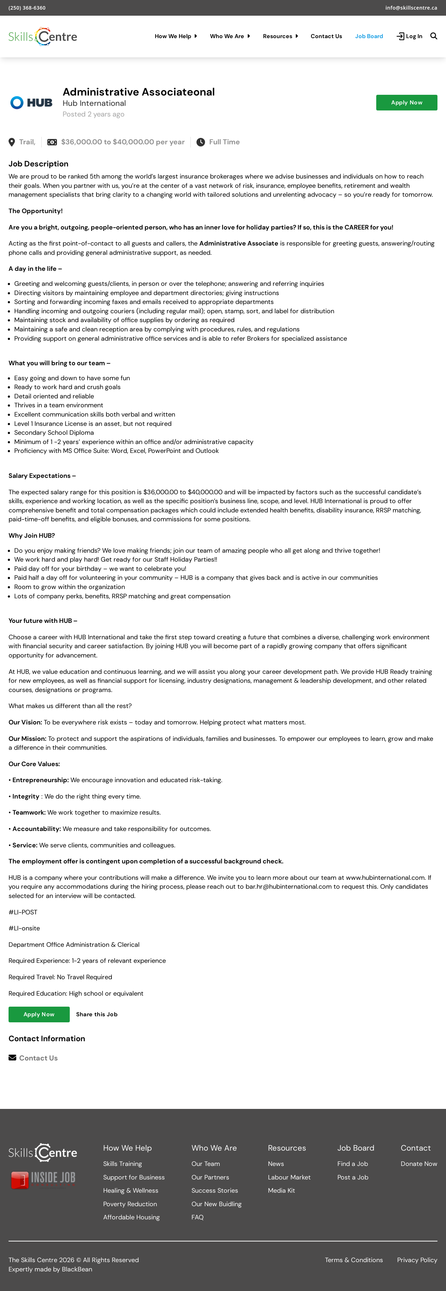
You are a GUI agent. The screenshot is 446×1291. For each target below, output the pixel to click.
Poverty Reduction (130, 1204)
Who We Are (230, 36)
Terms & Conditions (354, 1260)
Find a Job (352, 1164)
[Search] (433, 36)
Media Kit (281, 1190)
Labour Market (289, 1177)
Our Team (205, 1164)
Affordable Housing (131, 1217)
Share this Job (97, 1014)
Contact (416, 1148)
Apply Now (407, 102)
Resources (280, 36)
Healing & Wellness (130, 1190)
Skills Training (122, 1164)
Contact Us (326, 36)
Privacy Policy (417, 1260)
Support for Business (134, 1177)
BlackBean (77, 1269)
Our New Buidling (216, 1204)
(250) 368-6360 (27, 7)
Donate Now (419, 1164)
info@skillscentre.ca (411, 7)
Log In (409, 36)
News (276, 1164)
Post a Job (352, 1177)
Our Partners (210, 1177)
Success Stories (214, 1190)
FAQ (197, 1217)
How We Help (176, 36)
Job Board (369, 36)
